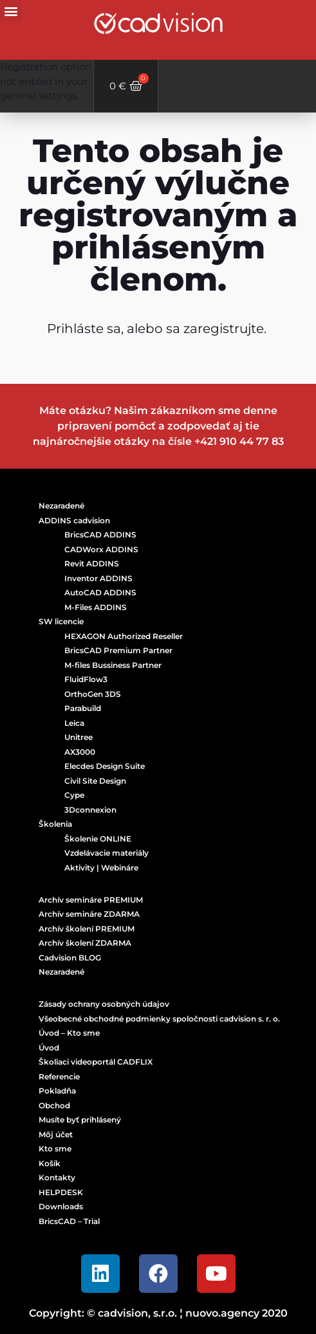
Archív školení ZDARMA (85, 943)
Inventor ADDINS (98, 578)
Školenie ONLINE (97, 838)
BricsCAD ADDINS (100, 534)
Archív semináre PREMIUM (91, 900)
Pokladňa (57, 1090)
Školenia (55, 824)
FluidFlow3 (85, 679)
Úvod (49, 1047)
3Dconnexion (90, 810)
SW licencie (61, 621)
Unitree (78, 737)
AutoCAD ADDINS (100, 592)
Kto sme (55, 1148)
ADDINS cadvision (74, 520)
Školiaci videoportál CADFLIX (96, 1062)
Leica (74, 723)
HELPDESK (61, 1192)
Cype (74, 795)
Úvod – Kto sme (69, 1033)
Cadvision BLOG (70, 957)
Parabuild (82, 708)
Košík (49, 1163)
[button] (10, 10)
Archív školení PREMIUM (87, 928)
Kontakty (57, 1177)
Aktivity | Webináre (101, 867)
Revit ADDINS (91, 563)
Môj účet (56, 1134)
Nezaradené (61, 505)
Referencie (59, 1076)
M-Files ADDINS (95, 607)
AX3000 (79, 752)
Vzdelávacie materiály (106, 853)
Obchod (54, 1105)
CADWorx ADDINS (101, 549)
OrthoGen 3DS (92, 694)
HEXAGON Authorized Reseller (123, 636)
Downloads (61, 1206)
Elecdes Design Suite (104, 766)
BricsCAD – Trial (69, 1221)
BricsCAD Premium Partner (118, 650)
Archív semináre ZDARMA (89, 914)
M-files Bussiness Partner (113, 665)
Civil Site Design (95, 781)
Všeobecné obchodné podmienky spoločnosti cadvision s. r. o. (159, 1018)
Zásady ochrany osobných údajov (104, 1004)
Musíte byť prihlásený (80, 1119)
